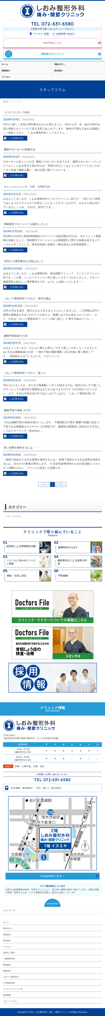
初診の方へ (8, 928)
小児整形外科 (9, 983)
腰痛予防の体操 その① (17, 410)
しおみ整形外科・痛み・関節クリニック (51, 1012)
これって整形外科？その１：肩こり (25, 373)
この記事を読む (16, 138)
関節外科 (7, 971)
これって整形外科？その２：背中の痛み (27, 298)
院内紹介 (7, 940)
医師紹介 (7, 934)
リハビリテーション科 (13, 989)
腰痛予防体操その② (15, 335)
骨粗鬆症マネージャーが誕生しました (26, 224)
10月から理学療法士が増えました (23, 261)
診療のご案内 (9, 952)
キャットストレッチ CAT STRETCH (27, 186)
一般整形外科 (9, 959)
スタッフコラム (28, 119)
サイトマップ (9, 910)
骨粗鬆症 (7, 965)
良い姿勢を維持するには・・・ (22, 447)
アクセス (7, 946)
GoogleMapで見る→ (52, 876)
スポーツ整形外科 (11, 977)
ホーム (6, 922)
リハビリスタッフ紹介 (17, 112)
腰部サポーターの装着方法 (19, 149)
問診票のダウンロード (52, 54)
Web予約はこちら (52, 43)
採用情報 (7, 995)
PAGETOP (52, 904)
